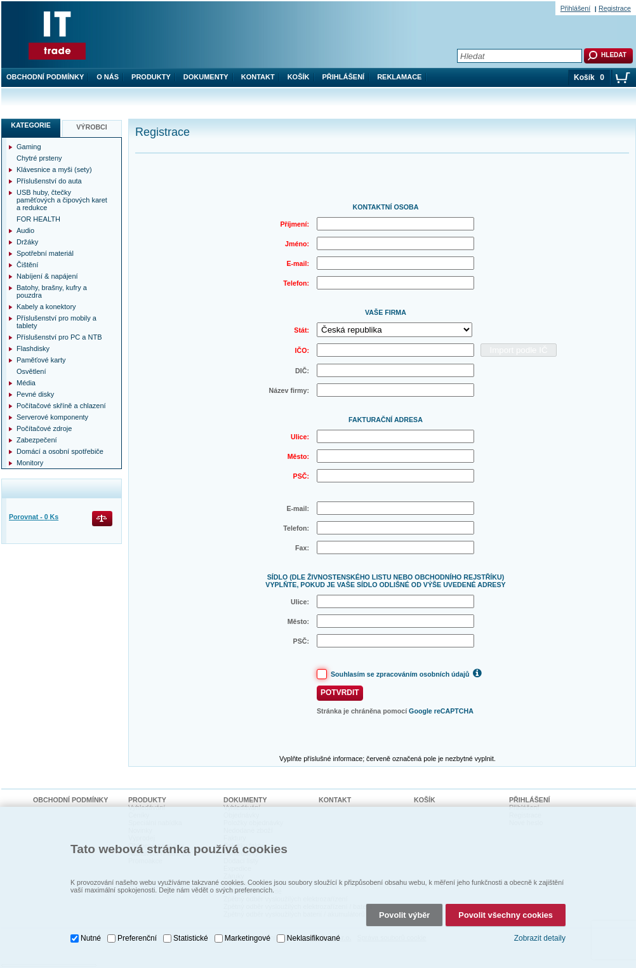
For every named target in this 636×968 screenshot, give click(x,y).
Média (26, 383)
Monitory (30, 463)
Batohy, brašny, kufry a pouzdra (52, 291)
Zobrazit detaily (540, 938)
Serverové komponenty (52, 417)
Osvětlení (31, 371)
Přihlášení (343, 77)
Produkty (151, 77)
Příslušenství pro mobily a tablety (56, 321)
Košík (299, 77)
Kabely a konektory (46, 306)
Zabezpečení (37, 440)
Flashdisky (33, 348)
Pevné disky (35, 394)
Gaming (29, 146)
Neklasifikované (313, 938)
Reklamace (399, 77)
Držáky (27, 242)
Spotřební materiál (45, 253)
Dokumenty (206, 77)
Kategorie (31, 125)
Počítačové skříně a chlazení (61, 405)
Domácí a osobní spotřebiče (60, 451)
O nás (107, 77)
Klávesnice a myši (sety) (54, 169)
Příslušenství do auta (49, 181)
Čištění (27, 265)
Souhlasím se (408, 672)
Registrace (615, 8)
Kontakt (258, 77)
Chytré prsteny (39, 158)
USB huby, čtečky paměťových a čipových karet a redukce (62, 200)
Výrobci (91, 127)
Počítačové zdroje (44, 428)
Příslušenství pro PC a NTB (59, 337)
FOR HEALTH (38, 219)
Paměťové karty (41, 360)
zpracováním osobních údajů (423, 674)
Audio (25, 230)
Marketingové (247, 938)
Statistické (190, 938)
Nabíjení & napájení (47, 276)
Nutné (91, 938)
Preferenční (137, 938)
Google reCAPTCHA (441, 711)
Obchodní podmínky (45, 77)
